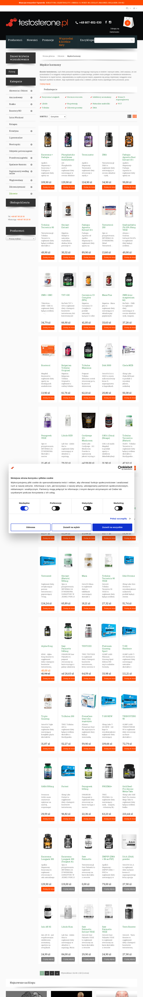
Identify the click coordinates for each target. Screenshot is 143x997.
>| (57, 973)
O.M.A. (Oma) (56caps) (108, 436)
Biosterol (45, 365)
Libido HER (67, 435)
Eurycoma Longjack (50, 97)
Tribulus (45, 107)
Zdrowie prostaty (74, 107)
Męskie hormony (74, 56)
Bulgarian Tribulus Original (66, 368)
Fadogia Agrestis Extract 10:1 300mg (87, 229)
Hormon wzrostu (74, 97)
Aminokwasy (15, 97)
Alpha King (47, 646)
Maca (84, 576)
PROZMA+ (107, 786)
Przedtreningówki (18, 158)
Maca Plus (107, 295)
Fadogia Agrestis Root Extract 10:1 (129, 157)
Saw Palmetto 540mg (66, 648)
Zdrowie (61, 56)
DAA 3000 (106, 365)
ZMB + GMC (46, 295)
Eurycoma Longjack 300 (47, 857)
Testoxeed (46, 576)
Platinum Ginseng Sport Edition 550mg (107, 651)
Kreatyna (13, 131)
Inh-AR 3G (46, 926)
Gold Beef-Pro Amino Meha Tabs (127, 789)
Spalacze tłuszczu (17, 164)
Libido (44, 103)
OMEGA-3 (76, 3)
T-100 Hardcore (127, 647)
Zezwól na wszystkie (112, 527)
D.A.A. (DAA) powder (128, 857)
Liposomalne (15, 138)
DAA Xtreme (128, 576)
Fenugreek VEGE (46, 436)
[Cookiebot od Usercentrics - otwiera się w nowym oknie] (120, 468)
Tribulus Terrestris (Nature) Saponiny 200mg (127, 440)
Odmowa (30, 527)
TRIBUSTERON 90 (130, 717)
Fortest (64, 786)
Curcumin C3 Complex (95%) (88, 297)
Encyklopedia (89, 40)
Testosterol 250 (107, 226)
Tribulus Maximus (86, 366)
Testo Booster (129, 926)
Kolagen (13, 124)
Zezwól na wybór (71, 527)
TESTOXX (87, 646)
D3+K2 (121, 3)
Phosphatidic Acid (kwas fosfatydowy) (68, 157)
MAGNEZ (103, 3)
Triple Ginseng (45, 717)
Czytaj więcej (45, 84)
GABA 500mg (47, 786)
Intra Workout (16, 117)
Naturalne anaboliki (101, 103)
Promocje (48, 40)
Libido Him (67, 926)
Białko (12, 104)
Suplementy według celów (19, 172)
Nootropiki (14, 144)
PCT (120, 103)
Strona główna (49, 56)
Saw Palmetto (86, 857)
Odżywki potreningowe (20, 151)
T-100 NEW (107, 716)
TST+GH (65, 295)
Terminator (88, 154)
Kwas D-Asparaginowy (122, 98)
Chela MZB (127, 365)
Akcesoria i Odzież (18, 91)
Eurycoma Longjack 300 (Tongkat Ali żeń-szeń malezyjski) (67, 861)
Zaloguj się (114, 28)
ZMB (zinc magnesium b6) (128, 297)
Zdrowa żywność (17, 187)
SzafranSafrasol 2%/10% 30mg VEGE (130, 227)
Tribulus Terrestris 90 (47, 226)
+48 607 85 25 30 (18, 216)
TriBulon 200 (67, 716)
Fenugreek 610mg (87, 787)
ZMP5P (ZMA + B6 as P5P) (108, 857)
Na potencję (72, 103)
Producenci (15, 40)
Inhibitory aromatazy (102, 97)
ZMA (95, 107)
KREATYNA (51, 3)
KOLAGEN (113, 3)
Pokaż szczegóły (118, 518)
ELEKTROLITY (64, 3)
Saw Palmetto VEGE (107, 929)
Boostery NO (15, 111)
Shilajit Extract (65, 226)
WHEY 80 (85, 3)
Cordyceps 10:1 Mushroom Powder (87, 439)
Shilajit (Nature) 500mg (65, 578)
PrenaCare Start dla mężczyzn (87, 719)
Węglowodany (16, 180)
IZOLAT (94, 3)
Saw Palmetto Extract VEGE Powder (88, 930)
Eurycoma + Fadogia (47, 156)
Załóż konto (114, 32)
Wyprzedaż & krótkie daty (66, 42)
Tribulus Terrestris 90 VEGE (108, 578)
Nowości (32, 40)
